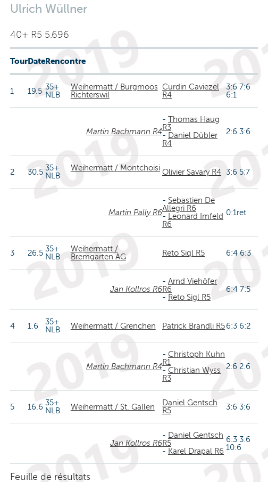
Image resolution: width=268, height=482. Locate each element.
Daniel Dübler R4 (189, 139)
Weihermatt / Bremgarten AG (98, 252)
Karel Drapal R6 (196, 451)
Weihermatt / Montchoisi (115, 168)
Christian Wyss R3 (191, 374)
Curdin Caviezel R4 (190, 91)
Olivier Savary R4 (191, 172)
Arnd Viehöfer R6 (189, 285)
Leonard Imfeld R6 (192, 220)
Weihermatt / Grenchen (113, 326)
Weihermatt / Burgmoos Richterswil (114, 91)
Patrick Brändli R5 (193, 326)
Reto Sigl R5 (183, 253)
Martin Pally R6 (135, 212)
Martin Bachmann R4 (124, 131)
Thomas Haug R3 (191, 123)
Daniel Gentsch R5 (189, 406)
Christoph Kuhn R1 (193, 358)
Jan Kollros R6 (136, 289)
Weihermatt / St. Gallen (113, 407)
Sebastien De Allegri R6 (188, 204)
